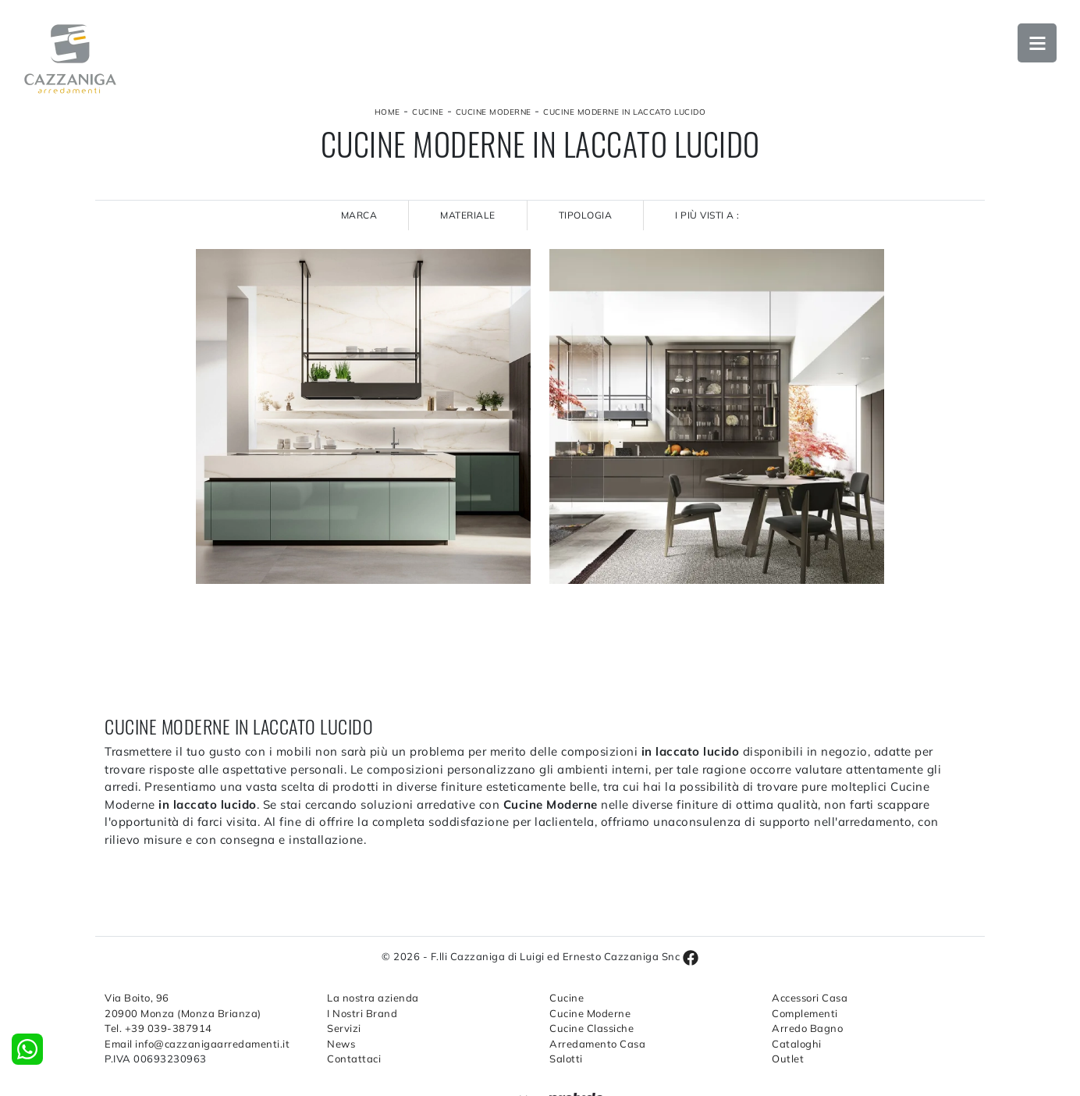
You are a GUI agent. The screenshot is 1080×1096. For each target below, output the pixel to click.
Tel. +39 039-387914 (158, 1028)
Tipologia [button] (586, 215)
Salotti (566, 1058)
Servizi (344, 1028)
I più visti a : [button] (707, 215)
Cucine (427, 112)
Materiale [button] (468, 215)
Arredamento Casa (597, 1043)
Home (387, 112)
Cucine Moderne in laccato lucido (624, 112)
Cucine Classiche (591, 1028)
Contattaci (354, 1058)
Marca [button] (359, 215)
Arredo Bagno (807, 1028)
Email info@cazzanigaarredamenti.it (197, 1043)
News (341, 1043)
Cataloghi (797, 1043)
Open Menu (1037, 42)
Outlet (788, 1058)
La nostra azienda (373, 997)
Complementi (805, 1013)
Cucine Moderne (493, 112)
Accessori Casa (809, 997)
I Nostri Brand (362, 1013)
